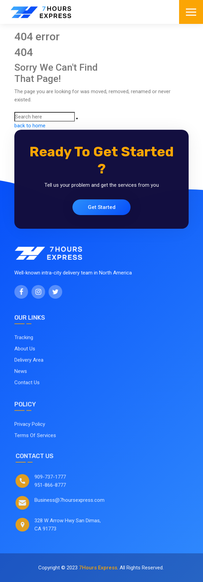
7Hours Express (98, 568)
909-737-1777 (58, 477)
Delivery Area (28, 368)
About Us (24, 357)
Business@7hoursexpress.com (77, 500)
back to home (29, 126)
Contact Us (27, 390)
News (20, 379)
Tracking (23, 345)
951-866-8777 (58, 485)
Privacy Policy (29, 432)
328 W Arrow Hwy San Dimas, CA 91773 (75, 524)
